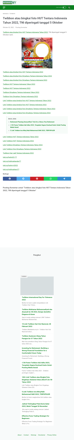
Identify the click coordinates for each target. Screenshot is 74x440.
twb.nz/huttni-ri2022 (10, 165)
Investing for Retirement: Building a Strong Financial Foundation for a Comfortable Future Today (35, 350)
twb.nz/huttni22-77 (10, 157)
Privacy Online (51, 435)
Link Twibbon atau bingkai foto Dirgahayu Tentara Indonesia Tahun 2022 (29, 109)
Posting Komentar (21, 27)
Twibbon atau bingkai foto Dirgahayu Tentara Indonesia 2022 (25, 80)
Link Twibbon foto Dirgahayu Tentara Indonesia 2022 (22, 149)
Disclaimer (41, 435)
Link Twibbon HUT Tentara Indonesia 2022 (18, 141)
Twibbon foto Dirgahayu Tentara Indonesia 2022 (20, 96)
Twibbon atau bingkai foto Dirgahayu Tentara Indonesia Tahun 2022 (27, 76)
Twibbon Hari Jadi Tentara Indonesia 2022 (18, 153)
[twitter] (23, 179)
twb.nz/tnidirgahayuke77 (12, 161)
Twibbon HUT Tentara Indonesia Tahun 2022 (19, 84)
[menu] (5, 7)
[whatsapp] (51, 179)
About (19, 435)
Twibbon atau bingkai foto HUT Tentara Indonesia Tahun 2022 (25, 32)
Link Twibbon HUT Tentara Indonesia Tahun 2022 (21, 137)
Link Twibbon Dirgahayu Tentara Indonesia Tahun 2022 (23, 145)
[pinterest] (37, 179)
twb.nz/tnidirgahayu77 (11, 169)
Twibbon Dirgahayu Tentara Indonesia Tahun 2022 (21, 92)
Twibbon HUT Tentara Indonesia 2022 (16, 88)
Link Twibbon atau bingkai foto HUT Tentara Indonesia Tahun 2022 (27, 101)
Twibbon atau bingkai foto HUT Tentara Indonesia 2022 (23, 72)
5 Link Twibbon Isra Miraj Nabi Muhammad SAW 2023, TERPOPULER (32, 130)
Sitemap (33, 435)
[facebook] (10, 179)
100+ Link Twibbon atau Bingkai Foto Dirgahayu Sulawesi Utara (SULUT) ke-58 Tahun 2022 (37, 379)
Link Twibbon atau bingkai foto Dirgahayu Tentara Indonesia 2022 (27, 113)
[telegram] (64, 179)
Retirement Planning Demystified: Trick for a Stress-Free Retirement (32, 122)
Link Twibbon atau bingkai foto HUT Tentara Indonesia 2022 (25, 105)
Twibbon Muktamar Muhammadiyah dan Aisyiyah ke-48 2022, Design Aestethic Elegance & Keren (37, 311)
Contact (26, 435)
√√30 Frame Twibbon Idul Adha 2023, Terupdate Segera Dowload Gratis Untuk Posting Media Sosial (37, 365)
